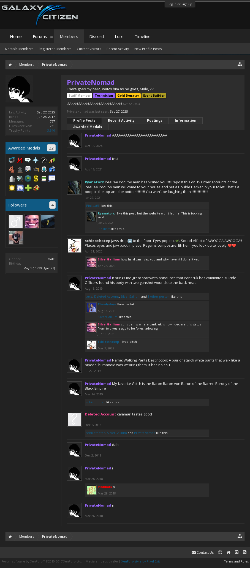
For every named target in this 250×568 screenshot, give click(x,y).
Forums (40, 36)
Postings (154, 120)
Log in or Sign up (180, 4)
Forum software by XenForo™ (41, 561)
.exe (89, 296)
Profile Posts (84, 120)
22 (51, 148)
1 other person (159, 296)
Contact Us (203, 552)
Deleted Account (106, 296)
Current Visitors (89, 49)
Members (69, 36)
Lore (119, 36)
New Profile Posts (148, 49)
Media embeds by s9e (102, 561)
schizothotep (97, 240)
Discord (96, 36)
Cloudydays (107, 304)
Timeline (143, 36)
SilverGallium (130, 296)
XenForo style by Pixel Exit (140, 561)
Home (16, 36)
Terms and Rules (236, 561)
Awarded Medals (87, 126)
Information (185, 120)
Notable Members (19, 49)
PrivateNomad (144, 433)
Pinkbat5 (92, 205)
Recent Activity (121, 120)
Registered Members (55, 49)
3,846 (51, 130)
